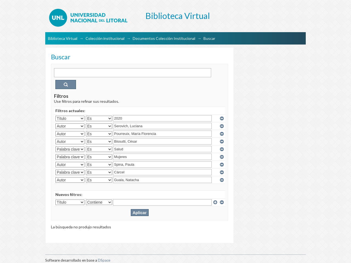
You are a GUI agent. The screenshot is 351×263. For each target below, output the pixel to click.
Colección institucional (105, 38)
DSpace (104, 260)
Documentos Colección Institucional (164, 38)
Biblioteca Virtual (62, 38)
